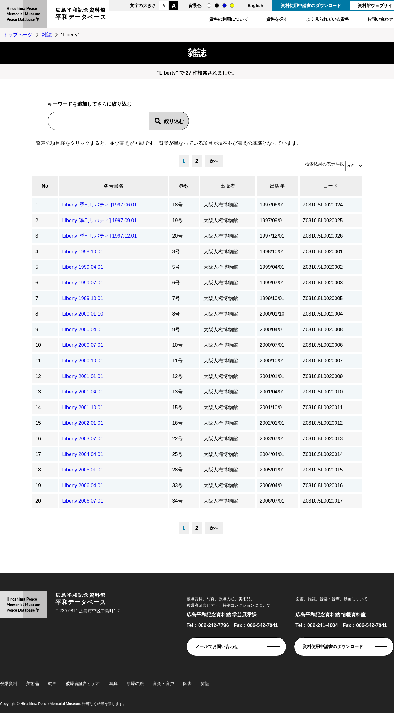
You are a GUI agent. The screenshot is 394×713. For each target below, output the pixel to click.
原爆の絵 (135, 683)
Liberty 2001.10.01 (82, 407)
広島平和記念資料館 (81, 14)
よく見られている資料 (327, 19)
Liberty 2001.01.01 (82, 376)
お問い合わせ (380, 19)
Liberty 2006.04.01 (82, 485)
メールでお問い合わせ (216, 646)
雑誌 (47, 34)
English (255, 5)
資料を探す (277, 19)
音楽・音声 (163, 683)
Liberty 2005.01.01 (82, 469)
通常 (209, 5)
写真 (113, 683)
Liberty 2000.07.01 (82, 345)
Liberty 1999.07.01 (82, 282)
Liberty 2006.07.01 (82, 500)
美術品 (32, 683)
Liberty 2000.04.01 (82, 329)
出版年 (277, 186)
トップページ (18, 34)
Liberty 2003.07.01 (82, 438)
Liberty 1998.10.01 (82, 251)
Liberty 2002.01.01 (82, 423)
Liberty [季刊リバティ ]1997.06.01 (99, 204)
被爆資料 (8, 683)
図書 (187, 683)
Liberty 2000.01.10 (82, 313)
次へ (214, 161)
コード (330, 186)
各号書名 (113, 186)
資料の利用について (228, 19)
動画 (52, 683)
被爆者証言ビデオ (83, 683)
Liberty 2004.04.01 (82, 454)
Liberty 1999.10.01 (82, 298)
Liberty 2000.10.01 (82, 360)
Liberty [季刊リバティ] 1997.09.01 (99, 220)
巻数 (184, 186)
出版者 (227, 186)
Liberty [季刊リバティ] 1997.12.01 (99, 235)
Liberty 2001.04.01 (82, 391)
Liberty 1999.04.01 (82, 267)
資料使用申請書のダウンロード (311, 5)
